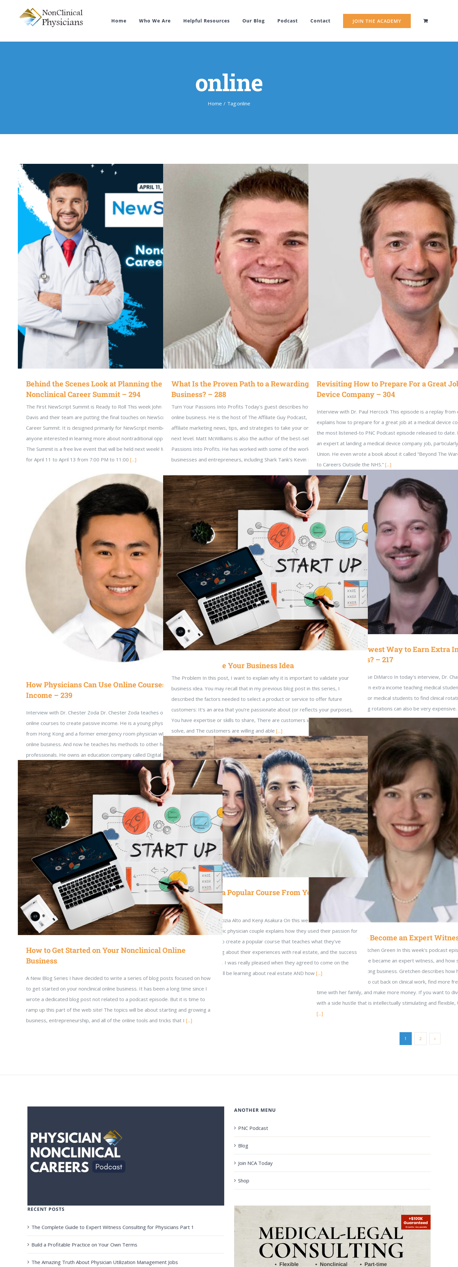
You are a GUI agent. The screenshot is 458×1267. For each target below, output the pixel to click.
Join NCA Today (255, 1163)
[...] (320, 1013)
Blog (243, 1145)
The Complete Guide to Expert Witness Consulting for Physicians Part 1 (112, 1227)
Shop (243, 1180)
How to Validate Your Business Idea (232, 665)
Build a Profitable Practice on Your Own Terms (84, 1244)
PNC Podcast (253, 1128)
